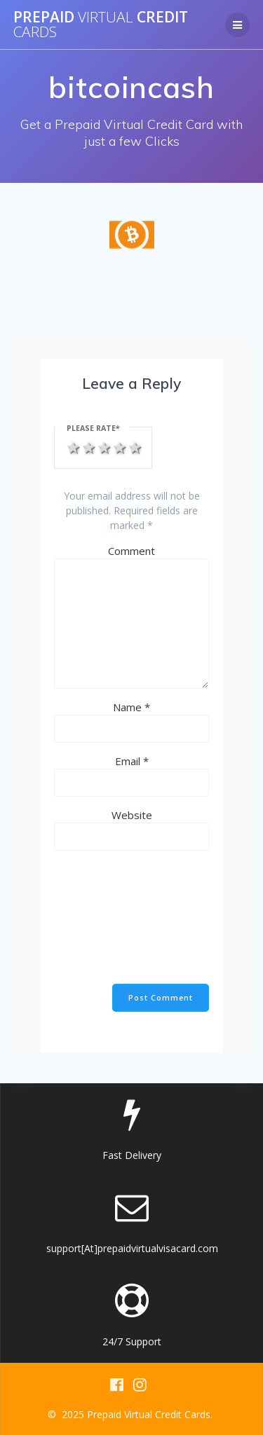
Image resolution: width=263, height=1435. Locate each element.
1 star (72, 446)
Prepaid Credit (100, 24)
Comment (131, 551)
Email (132, 761)
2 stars (87, 446)
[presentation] (111, 919)
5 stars (134, 446)
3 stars (103, 446)
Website (132, 815)
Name (131, 707)
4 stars (118, 446)
